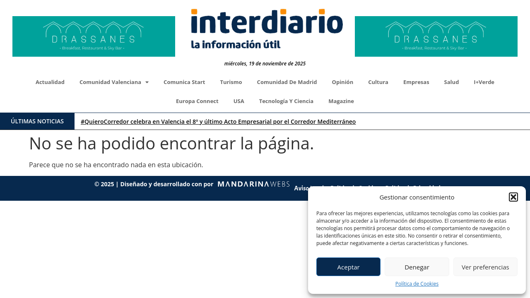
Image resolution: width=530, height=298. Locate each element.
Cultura (378, 82)
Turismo (231, 82)
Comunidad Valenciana (114, 82)
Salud (451, 82)
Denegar (417, 267)
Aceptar (348, 267)
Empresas (416, 82)
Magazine (341, 101)
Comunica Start (184, 82)
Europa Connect (197, 101)
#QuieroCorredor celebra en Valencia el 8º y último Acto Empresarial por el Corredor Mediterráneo (218, 121)
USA (239, 101)
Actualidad (50, 82)
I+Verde (484, 82)
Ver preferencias (485, 267)
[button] (513, 197)
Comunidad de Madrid (287, 82)
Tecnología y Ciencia (286, 101)
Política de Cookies (416, 283)
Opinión (343, 82)
